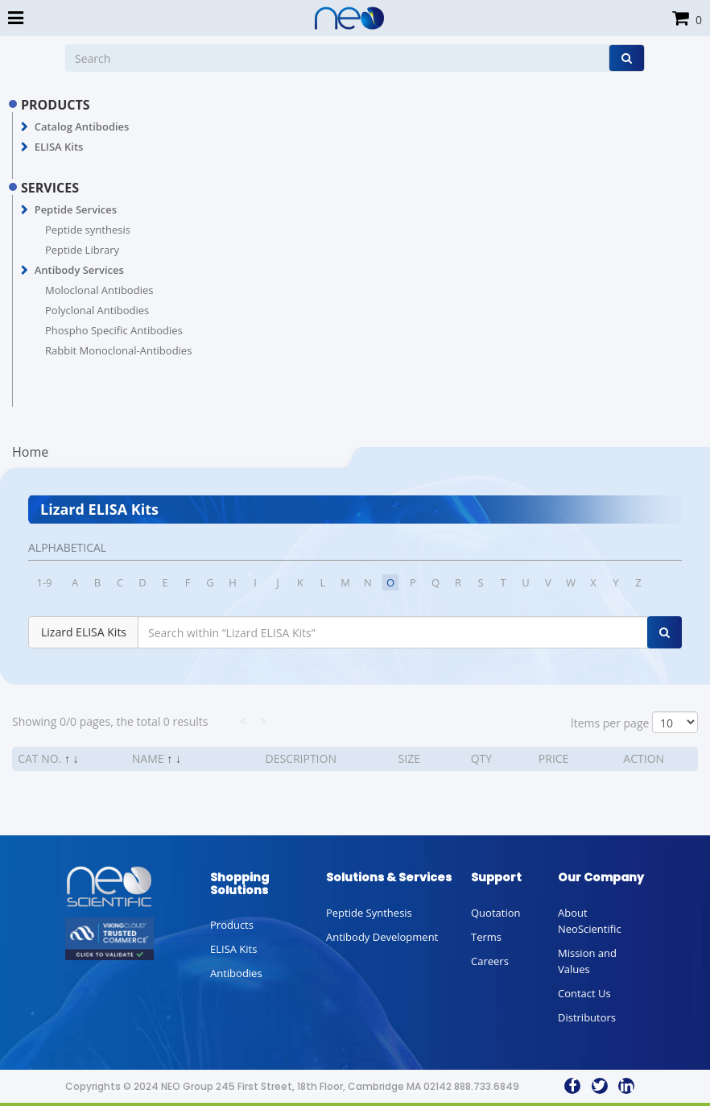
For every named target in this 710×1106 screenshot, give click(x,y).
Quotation (495, 912)
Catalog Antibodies (82, 126)
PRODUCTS (55, 105)
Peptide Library (82, 249)
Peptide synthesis (87, 229)
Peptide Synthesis (369, 912)
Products (232, 925)
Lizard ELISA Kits (83, 632)
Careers (490, 961)
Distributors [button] (587, 1017)
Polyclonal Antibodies (97, 310)
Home (30, 452)
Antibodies (236, 973)
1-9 (44, 582)
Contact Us (584, 993)
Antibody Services (79, 270)
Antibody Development (382, 937)
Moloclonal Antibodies (99, 290)
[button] (24, 127)
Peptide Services (76, 209)
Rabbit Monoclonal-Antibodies (118, 350)
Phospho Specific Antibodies (114, 330)
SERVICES (50, 188)
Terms (486, 937)
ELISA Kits (59, 146)
